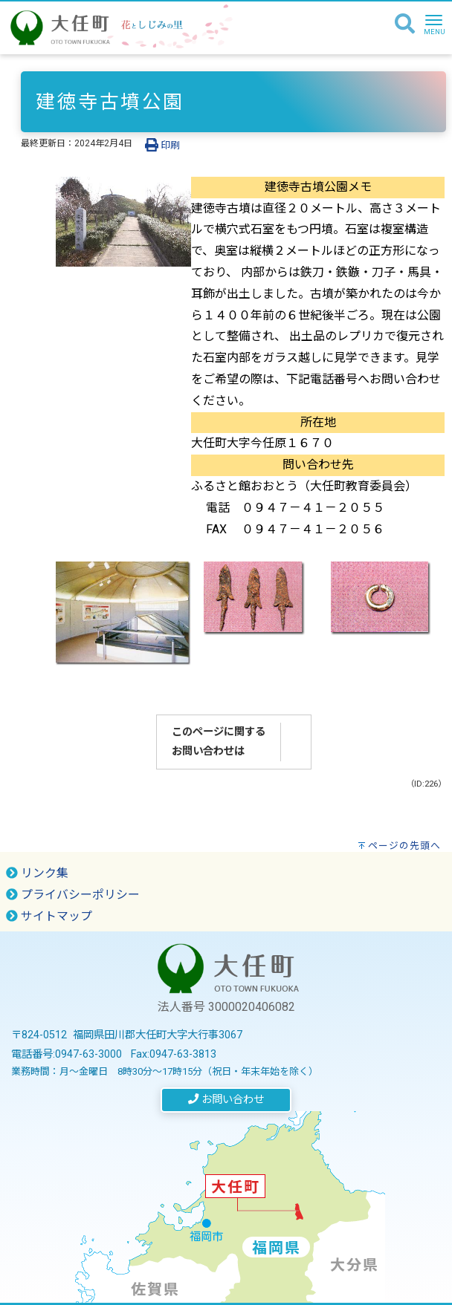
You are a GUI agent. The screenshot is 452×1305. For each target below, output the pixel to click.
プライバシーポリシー (73, 895)
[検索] (405, 24)
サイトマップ (49, 916)
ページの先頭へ (404, 845)
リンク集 (37, 873)
